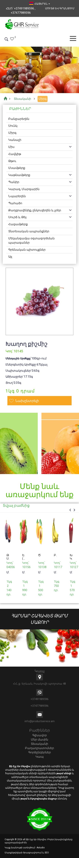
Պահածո (15, 203)
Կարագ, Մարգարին (23, 189)
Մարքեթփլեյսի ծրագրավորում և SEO (27, 852)
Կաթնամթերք (19, 175)
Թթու (12, 161)
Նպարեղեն (17, 196)
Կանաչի (14, 140)
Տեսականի (39, 744)
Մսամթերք (16, 168)
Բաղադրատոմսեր (39, 748)
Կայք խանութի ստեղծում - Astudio (25, 847)
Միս (11, 147)
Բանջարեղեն (18, 119)
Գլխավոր (39, 735)
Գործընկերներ (39, 752)
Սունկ (12, 125)
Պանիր (13, 182)
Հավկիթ (14, 154)
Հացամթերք (18, 224)
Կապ (40, 756)
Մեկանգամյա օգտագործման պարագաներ (31, 240)
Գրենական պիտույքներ (27, 249)
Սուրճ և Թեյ (17, 217)
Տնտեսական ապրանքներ (28, 231)
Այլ (10, 256)
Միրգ (12, 133)
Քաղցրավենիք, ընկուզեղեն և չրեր (34, 210)
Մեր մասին (39, 739)
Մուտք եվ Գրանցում (59, 8)
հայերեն (39, 3)
